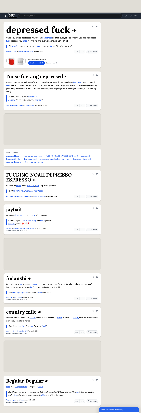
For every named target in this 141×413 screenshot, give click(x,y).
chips (43, 395)
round (59, 317)
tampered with (21, 386)
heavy (80, 82)
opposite (31, 215)
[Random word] (120, 15)
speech (21, 215)
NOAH (23, 191)
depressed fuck (11, 52)
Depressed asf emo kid (34, 162)
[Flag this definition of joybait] (97, 208)
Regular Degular (11, 400)
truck (44, 326)
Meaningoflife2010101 (26, 52)
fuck (8, 40)
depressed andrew (13, 162)
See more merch (51, 63)
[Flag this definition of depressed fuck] (96, 26)
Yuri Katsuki (18, 297)
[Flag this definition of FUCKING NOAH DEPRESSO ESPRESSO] (97, 173)
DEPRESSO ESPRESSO (34, 191)
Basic (40, 386)
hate (25, 40)
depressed (32, 96)
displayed (24, 292)
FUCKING (16, 191)
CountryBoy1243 (22, 331)
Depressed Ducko (13, 159)
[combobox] (70, 15)
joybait (8, 228)
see (32, 326)
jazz (77, 392)
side (40, 292)
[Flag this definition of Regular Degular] (97, 379)
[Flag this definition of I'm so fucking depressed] (97, 75)
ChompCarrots (29, 105)
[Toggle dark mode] (131, 16)
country (33, 317)
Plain (8, 386)
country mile (10, 331)
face (15, 395)
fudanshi (9, 297)
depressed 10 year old (82, 159)
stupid (18, 185)
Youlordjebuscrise (39, 196)
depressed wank (30, 159)
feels (75, 82)
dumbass (30, 185)
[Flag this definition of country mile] (97, 310)
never (42, 220)
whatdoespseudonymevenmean (23, 228)
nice (16, 215)
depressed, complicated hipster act (54, 159)
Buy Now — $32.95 (36, 63)
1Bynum (21, 400)
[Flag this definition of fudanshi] (97, 277)
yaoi (21, 284)
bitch (37, 185)
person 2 (11, 100)
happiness (47, 37)
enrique (11, 223)
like (51, 46)
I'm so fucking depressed (14, 105)
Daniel (15, 46)
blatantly (15, 292)
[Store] (126, 16)
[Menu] (135, 16)
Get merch (92, 52)
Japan (34, 284)
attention (38, 100)
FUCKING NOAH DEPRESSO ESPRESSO (62, 156)
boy (31, 287)
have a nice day (29, 220)
